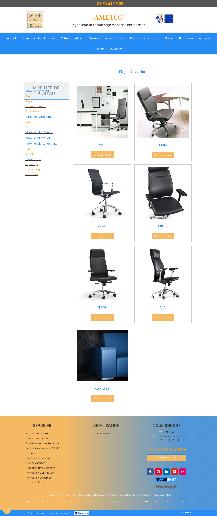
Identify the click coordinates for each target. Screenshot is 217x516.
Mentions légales (35, 482)
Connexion (185, 512)
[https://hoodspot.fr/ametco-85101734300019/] (166, 486)
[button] (7, 510)
